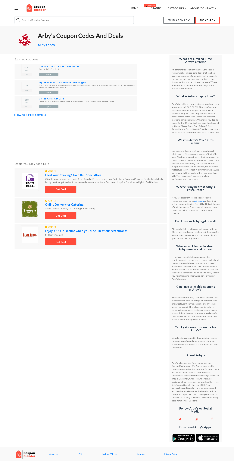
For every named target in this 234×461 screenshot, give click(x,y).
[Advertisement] (91, 138)
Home (131, 8)
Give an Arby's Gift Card (51, 98)
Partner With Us (109, 454)
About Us (53, 454)
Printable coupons (177, 20)
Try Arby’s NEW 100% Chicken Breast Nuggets (63, 82)
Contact (141, 454)
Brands (154, 8)
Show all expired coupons (31, 115)
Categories (176, 8)
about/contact (203, 8)
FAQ (80, 454)
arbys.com (47, 44)
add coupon (207, 20)
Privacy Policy (170, 454)
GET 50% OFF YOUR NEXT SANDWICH (59, 66)
